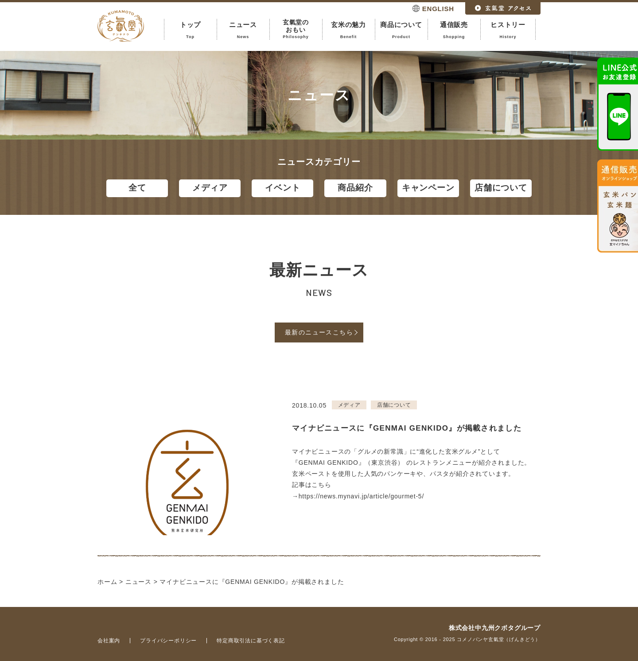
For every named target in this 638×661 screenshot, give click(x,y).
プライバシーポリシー (168, 641)
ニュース (243, 30)
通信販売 (454, 30)
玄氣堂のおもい (295, 29)
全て (137, 187)
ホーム (107, 581)
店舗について (501, 187)
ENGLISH (438, 8)
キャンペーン (428, 187)
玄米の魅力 (348, 30)
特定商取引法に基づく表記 (251, 641)
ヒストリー (508, 30)
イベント (282, 187)
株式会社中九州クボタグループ (495, 628)
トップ (190, 30)
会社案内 (108, 641)
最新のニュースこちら (319, 332)
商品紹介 (355, 187)
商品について (401, 30)
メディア (209, 187)
